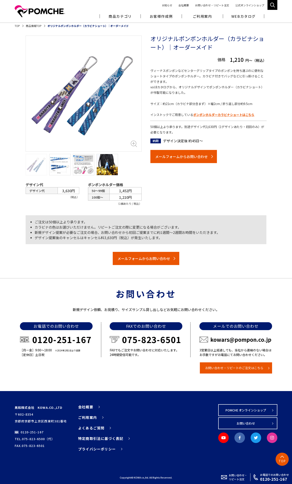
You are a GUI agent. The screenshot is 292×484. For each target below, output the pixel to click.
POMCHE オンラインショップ (245, 410)
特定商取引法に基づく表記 (100, 438)
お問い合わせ (246, 423)
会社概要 (183, 5)
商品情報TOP (34, 26)
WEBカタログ (243, 16)
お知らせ (167, 5)
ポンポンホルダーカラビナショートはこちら (224, 114)
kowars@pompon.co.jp (240, 339)
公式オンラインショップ (249, 5)
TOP (17, 26)
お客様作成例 (161, 16)
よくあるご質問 (91, 428)
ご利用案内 (87, 417)
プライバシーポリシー (97, 449)
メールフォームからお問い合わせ (181, 156)
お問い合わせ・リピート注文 (212, 5)
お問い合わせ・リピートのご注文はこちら (234, 368)
